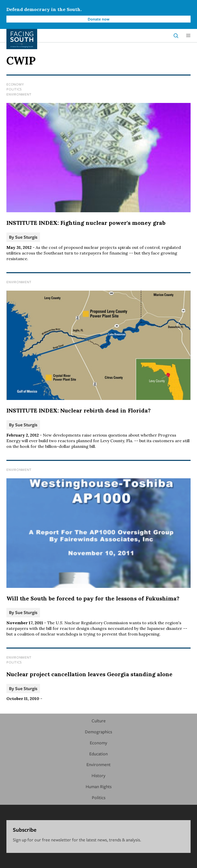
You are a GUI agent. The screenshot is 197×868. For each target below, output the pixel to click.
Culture (99, 721)
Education (98, 754)
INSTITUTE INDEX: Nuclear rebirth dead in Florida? (78, 410)
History (98, 775)
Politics (14, 89)
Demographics (98, 732)
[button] (188, 35)
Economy (15, 84)
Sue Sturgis (26, 237)
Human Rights (99, 786)
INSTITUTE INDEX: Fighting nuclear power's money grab (85, 222)
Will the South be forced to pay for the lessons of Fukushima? (92, 598)
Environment (18, 94)
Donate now (99, 19)
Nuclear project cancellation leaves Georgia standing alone (89, 674)
